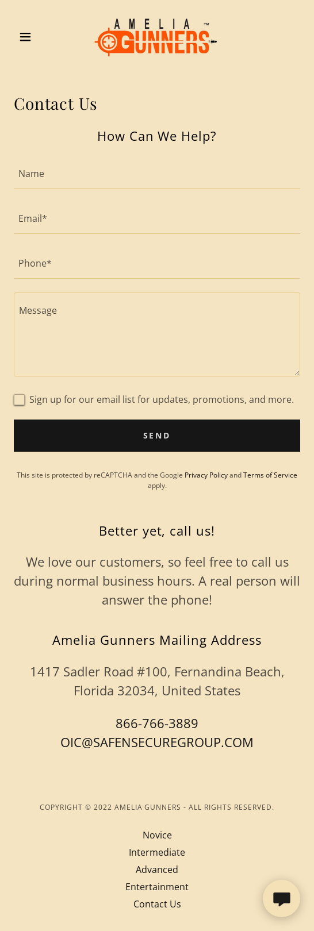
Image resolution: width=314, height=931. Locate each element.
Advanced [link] (157, 869)
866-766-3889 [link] (157, 723)
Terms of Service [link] (270, 475)
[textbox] (157, 173)
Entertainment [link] (157, 886)
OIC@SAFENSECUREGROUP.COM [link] (157, 742)
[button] (35, 36)
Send (157, 435)
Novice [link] (157, 835)
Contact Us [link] (157, 904)
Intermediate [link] (157, 852)
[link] (157, 37)
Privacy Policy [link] (206, 475)
